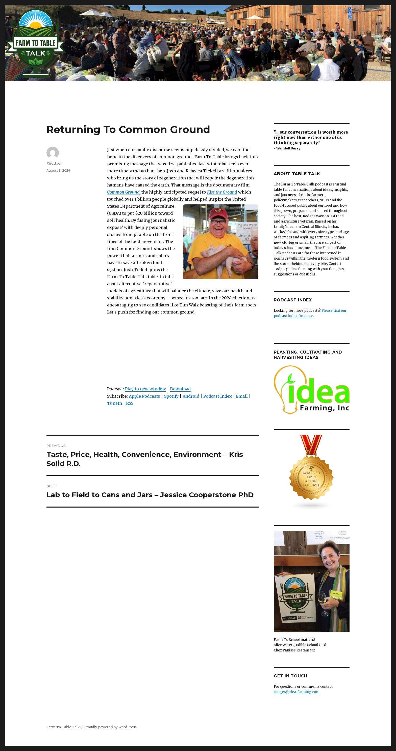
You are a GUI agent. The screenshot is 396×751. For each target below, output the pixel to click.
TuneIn (114, 403)
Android (191, 396)
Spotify (171, 396)
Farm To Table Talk (63, 727)
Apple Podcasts (144, 396)
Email (242, 396)
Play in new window (145, 388)
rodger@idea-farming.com (296, 692)
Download (180, 388)
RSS (129, 403)
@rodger (54, 163)
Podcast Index (217, 396)
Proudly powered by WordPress (110, 727)
